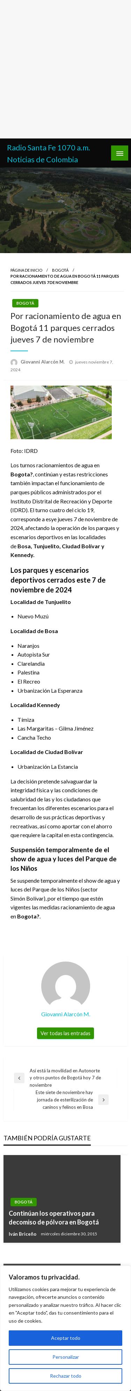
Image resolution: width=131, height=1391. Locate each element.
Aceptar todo (65, 1338)
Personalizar (65, 1357)
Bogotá (60, 270)
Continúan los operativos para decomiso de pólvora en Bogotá (54, 1217)
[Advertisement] (65, 69)
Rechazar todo (65, 1376)
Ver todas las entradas (65, 1033)
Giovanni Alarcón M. (43, 362)
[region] (65, 1328)
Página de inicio (26, 270)
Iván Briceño (23, 1234)
